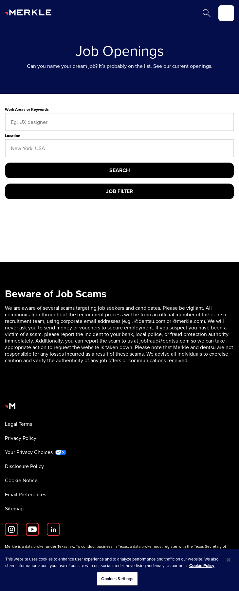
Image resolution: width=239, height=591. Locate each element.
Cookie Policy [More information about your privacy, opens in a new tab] (201, 565)
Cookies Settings (117, 579)
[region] (119, 570)
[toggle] (226, 13)
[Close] (228, 560)
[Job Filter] (119, 191)
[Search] (207, 13)
